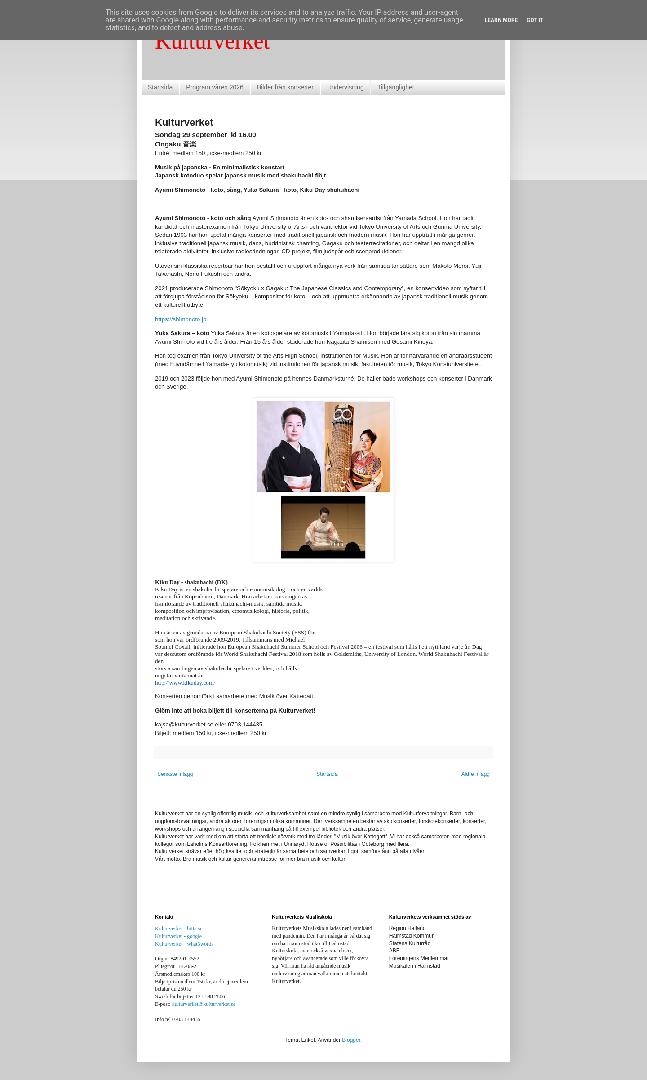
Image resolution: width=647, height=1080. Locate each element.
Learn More (501, 20)
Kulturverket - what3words (184, 944)
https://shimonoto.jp (180, 319)
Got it (535, 20)
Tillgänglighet (395, 87)
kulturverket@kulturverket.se (203, 1004)
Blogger (351, 1040)
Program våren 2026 (215, 87)
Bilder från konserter (285, 87)
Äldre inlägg (475, 774)
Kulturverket (212, 40)
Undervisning (345, 87)
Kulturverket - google (178, 936)
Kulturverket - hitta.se (179, 928)
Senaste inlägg (175, 774)
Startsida (160, 87)
